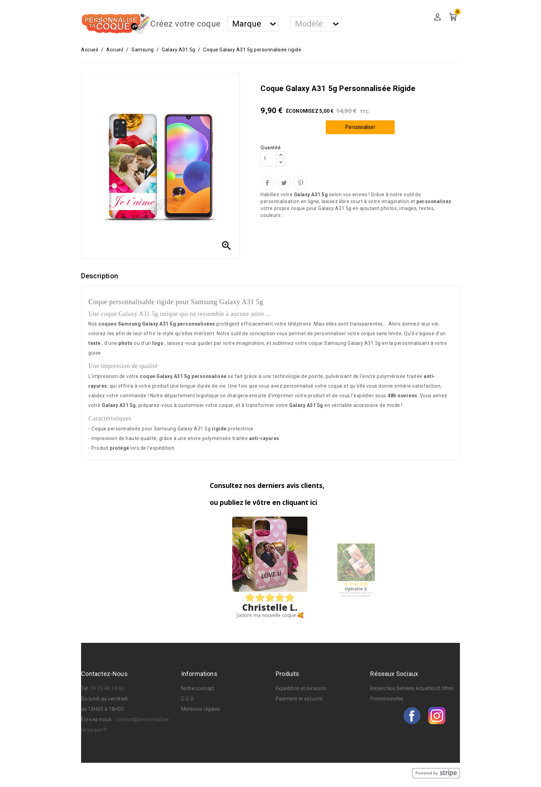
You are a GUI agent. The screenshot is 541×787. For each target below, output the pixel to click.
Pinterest (300, 182)
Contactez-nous (104, 673)
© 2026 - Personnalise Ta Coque (119, 773)
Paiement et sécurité (299, 698)
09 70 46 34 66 (107, 688)
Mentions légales (200, 709)
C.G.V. (187, 698)
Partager (267, 182)
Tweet (284, 182)
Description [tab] (99, 276)
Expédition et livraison (301, 688)
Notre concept (198, 688)
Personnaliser (360, 127)
